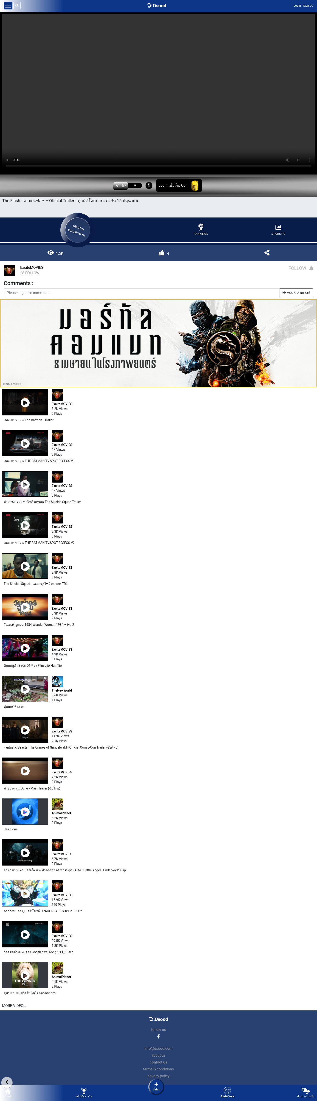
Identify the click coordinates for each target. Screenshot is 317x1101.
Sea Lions (11, 829)
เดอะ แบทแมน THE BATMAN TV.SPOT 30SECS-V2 (39, 543)
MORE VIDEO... (14, 1006)
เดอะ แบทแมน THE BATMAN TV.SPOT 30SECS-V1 (39, 461)
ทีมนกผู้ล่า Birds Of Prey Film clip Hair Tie (33, 665)
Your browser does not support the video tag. (158, 92)
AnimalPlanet (61, 813)
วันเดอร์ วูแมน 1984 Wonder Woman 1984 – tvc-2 (39, 624)
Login (297, 5)
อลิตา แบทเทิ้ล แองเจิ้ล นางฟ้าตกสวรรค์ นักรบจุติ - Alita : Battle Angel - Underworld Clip (65, 870)
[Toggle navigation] (8, 5)
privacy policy (158, 1076)
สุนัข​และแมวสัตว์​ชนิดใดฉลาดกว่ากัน (30, 993)
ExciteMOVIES (31, 267)
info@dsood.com (158, 1048)
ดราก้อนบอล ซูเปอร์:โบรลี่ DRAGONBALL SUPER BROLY (43, 911)
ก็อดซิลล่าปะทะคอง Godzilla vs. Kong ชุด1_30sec (38, 952)
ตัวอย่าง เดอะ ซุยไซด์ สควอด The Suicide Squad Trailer (42, 502)
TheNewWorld (62, 690)
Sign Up (308, 5)
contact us (158, 1062)
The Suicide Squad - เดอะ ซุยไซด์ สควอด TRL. (36, 584)
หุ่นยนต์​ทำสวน (14, 706)
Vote (120, 186)
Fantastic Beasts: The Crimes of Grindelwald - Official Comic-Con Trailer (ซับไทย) (61, 747)
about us (158, 1055)
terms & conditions (158, 1069)
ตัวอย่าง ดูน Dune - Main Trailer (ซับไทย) (32, 788)
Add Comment (296, 292)
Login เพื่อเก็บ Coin (173, 185)
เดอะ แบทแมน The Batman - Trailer (28, 420)
